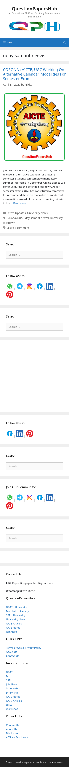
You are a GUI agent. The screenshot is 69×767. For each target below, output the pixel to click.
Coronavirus (14, 218)
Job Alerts (12, 631)
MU (8, 676)
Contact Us (12, 656)
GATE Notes (13, 627)
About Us (11, 652)
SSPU (9, 680)
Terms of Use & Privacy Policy (23, 647)
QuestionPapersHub (34, 9)
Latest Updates (16, 213)
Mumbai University (17, 611)
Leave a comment (18, 227)
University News (37, 213)
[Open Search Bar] (64, 42)
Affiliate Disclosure (17, 737)
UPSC (9, 705)
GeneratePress (55, 762)
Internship (12, 692)
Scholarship (13, 688)
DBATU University (16, 607)
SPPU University (15, 615)
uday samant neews (36, 218)
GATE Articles (14, 623)
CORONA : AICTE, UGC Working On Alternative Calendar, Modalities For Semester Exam (34, 74)
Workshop (12, 709)
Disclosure (12, 733)
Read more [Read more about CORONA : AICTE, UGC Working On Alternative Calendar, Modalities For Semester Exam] (19, 203)
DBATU (10, 672)
